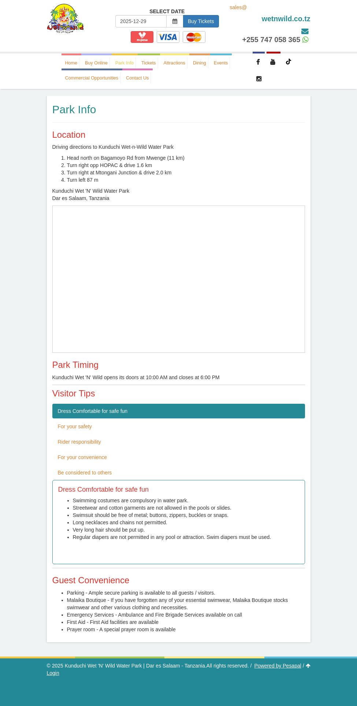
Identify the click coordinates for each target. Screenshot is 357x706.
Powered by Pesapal (277, 666)
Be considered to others (85, 473)
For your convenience (82, 457)
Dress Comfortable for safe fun (93, 411)
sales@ (270, 13)
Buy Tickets (201, 21)
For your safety (75, 426)
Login (53, 673)
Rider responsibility (79, 442)
